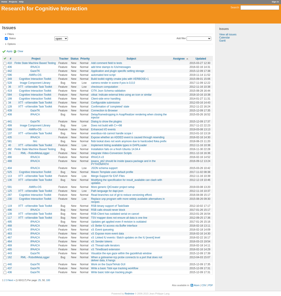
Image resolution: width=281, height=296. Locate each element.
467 (9, 237)
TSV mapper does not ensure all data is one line (119, 217)
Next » (11, 280)
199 (9, 98)
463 (9, 233)
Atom (196, 285)
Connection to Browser (104, 110)
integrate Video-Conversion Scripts (111, 153)
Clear (20, 51)
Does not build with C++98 (106, 125)
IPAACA (35, 67)
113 (9, 176)
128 (9, 106)
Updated (201, 58)
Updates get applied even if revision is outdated (118, 221)
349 (9, 78)
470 (9, 229)
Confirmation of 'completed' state (110, 106)
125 (9, 190)
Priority (85, 58)
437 (9, 268)
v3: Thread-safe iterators (105, 245)
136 (9, 180)
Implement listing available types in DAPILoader (119, 145)
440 (9, 264)
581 (9, 141)
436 (9, 272)
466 (9, 157)
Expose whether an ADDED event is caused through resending (127, 137)
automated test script (103, 74)
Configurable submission (105, 102)
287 (9, 194)
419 (9, 90)
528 (9, 82)
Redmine (129, 293)
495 (9, 221)
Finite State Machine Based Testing (35, 63)
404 (9, 168)
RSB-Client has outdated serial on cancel (115, 213)
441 (9, 121)
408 (9, 114)
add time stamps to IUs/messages (111, 67)
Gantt (222, 40)
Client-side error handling (106, 98)
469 (9, 245)
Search (235, 7)
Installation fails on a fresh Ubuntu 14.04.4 (115, 149)
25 (39, 280)
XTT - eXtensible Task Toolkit (35, 86)
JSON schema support (104, 168)
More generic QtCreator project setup (113, 187)
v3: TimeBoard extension (105, 249)
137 (9, 133)
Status (12, 38)
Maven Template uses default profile (112, 172)
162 (9, 257)
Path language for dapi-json (107, 190)
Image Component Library (35, 82)
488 (9, 161)
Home (4, 1)
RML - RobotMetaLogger (35, 153)
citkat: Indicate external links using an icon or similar (121, 94)
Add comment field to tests (106, 63)
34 (9, 102)
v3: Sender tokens (101, 241)
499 (9, 125)
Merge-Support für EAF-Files (108, 176)
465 (9, 249)
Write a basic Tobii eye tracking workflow (114, 268)
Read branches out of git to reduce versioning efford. (121, 194)
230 (9, 198)
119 (9, 205)
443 (9, 253)
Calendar (224, 37)
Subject (131, 58)
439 (9, 110)
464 (9, 241)
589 (9, 129)
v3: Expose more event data (107, 233)
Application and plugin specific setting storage (117, 71)
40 (9, 145)
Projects (13, 1)
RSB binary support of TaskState (110, 205)
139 (9, 213)
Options (11, 44)
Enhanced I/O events (103, 129)
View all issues (227, 34)
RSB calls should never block (108, 209)
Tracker (63, 58)
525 (9, 172)
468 (9, 225)
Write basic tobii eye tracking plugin (111, 272)
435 (9, 137)
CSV (203, 285)
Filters (10, 34)
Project (36, 58)
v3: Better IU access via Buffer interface (114, 225)
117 (9, 217)
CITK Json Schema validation (108, 90)
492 (9, 149)
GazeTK (35, 71)
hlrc (35, 141)
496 (9, 209)
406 (9, 67)
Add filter (181, 38)
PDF (210, 285)
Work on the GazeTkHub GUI (108, 264)
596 (9, 74)
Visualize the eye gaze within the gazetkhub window (121, 253)
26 (9, 153)
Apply (10, 51)
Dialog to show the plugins (106, 121)
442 (9, 71)
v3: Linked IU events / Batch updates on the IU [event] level (125, 237)
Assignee (179, 58)
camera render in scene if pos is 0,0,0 (113, 82)
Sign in (275, 1)
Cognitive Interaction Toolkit (35, 78)
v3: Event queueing (102, 229)
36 (9, 86)
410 (9, 63)
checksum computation (104, 86)
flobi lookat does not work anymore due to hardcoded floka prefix (129, 141)
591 (9, 187)
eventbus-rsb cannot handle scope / (112, 133)
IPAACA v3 (97, 157)
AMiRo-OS (35, 74)
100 (48, 280)
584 (9, 94)
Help (21, 1)
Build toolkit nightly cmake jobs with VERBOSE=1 (120, 78)
